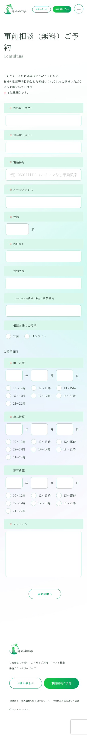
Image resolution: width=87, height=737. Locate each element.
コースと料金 (57, 664)
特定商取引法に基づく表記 (66, 702)
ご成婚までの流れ (19, 664)
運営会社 (14, 702)
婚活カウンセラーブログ (22, 670)
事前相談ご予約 (62, 9)
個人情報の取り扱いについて (35, 702)
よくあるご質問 (39, 664)
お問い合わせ (42, 9)
